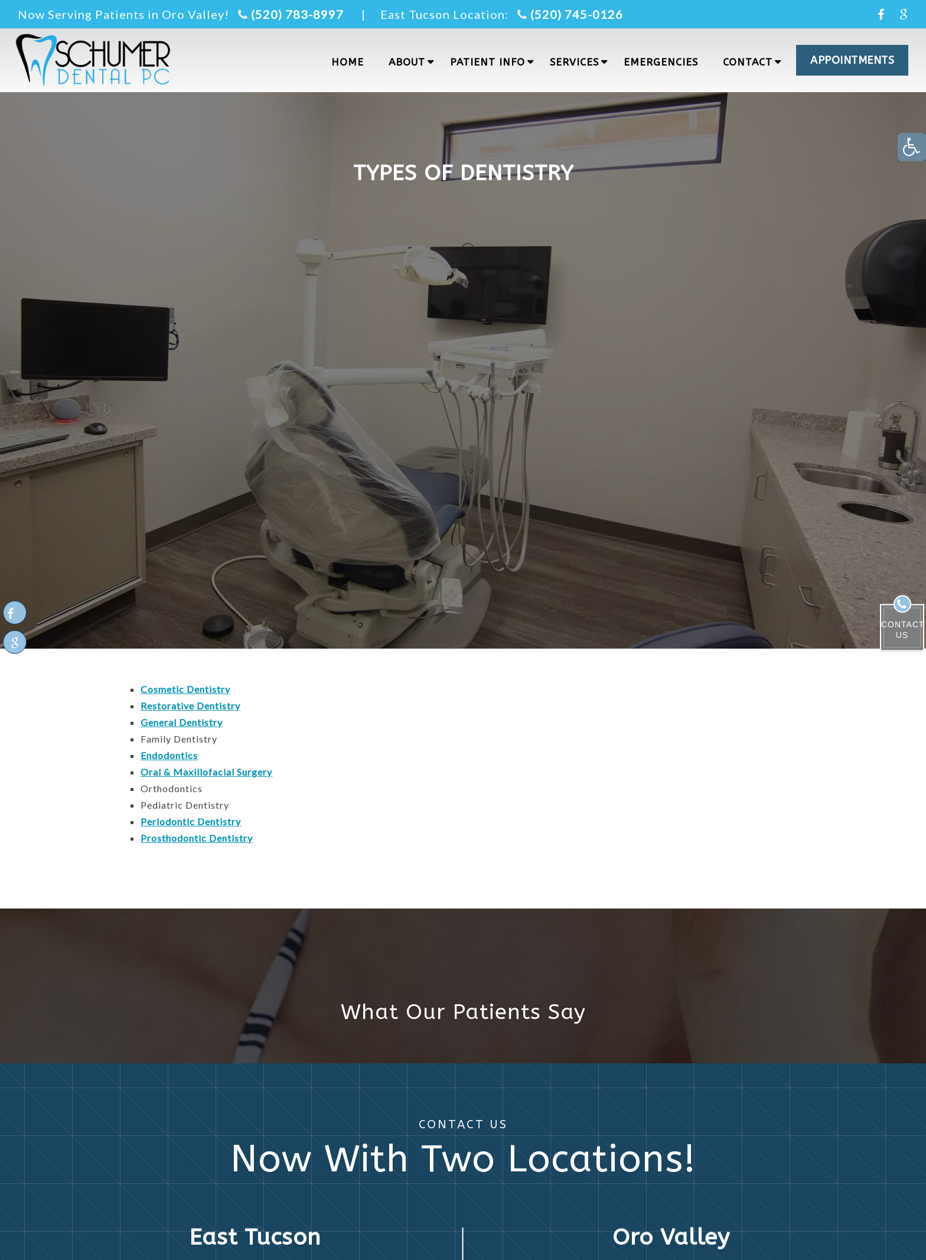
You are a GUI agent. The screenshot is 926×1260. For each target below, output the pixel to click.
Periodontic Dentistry (191, 821)
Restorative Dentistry (190, 705)
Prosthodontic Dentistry (197, 838)
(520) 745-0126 (570, 14)
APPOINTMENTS (852, 60)
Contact (747, 62)
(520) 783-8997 (291, 14)
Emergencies (661, 62)
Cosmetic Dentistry (185, 689)
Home (347, 62)
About (407, 62)
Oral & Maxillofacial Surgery (206, 771)
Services (574, 62)
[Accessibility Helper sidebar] (912, 147)
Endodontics (169, 755)
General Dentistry (182, 722)
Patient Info (487, 62)
